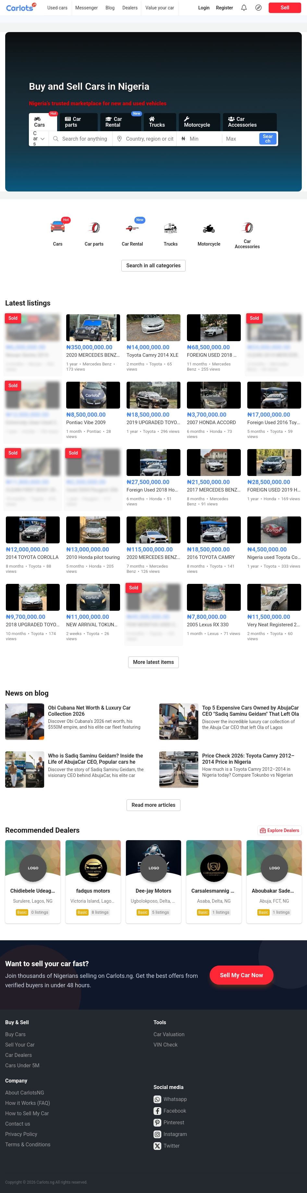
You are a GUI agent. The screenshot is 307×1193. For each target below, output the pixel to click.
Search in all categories (153, 265)
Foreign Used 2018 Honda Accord (153, 490)
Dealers (130, 7)
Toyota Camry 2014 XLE (152, 355)
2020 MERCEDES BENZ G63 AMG (93, 355)
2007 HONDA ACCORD (211, 422)
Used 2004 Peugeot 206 (92, 490)
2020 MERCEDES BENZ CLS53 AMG (153, 557)
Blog (110, 7)
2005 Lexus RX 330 (207, 625)
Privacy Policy (21, 1134)
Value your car (159, 7)
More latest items (153, 662)
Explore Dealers (279, 830)
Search (268, 138)
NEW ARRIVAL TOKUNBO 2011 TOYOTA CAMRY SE (93, 625)
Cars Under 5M (22, 1065)
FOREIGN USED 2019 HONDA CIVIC (274, 490)
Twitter (166, 1146)
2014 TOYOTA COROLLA (32, 557)
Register (224, 7)
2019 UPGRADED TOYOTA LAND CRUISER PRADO (153, 422)
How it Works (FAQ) (27, 1103)
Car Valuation (169, 1034)
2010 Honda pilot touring (93, 557)
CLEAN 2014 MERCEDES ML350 (274, 355)
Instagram (170, 1134)
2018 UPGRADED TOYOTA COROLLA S (33, 625)
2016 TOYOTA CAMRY (211, 557)
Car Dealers (18, 1055)
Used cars (57, 7)
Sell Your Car (20, 1045)
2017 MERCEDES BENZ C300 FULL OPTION (214, 490)
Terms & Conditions (28, 1144)
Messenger (86, 7)
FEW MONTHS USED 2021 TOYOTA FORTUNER (153, 625)
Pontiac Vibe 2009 (86, 422)
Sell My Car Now (241, 975)
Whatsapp (170, 1099)
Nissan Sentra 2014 (27, 355)
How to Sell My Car (27, 1113)
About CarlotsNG (24, 1093)
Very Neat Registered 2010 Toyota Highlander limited (274, 625)
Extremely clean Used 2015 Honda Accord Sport (33, 422)
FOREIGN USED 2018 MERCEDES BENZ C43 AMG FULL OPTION (214, 355)
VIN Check (166, 1045)
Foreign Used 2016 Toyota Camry (274, 422)
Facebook (170, 1111)
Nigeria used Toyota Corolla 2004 (274, 557)
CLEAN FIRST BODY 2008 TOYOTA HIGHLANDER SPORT (33, 490)
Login (204, 7)
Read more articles (153, 805)
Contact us (17, 1124)
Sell (285, 8)
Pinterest (169, 1123)
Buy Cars (15, 1034)
